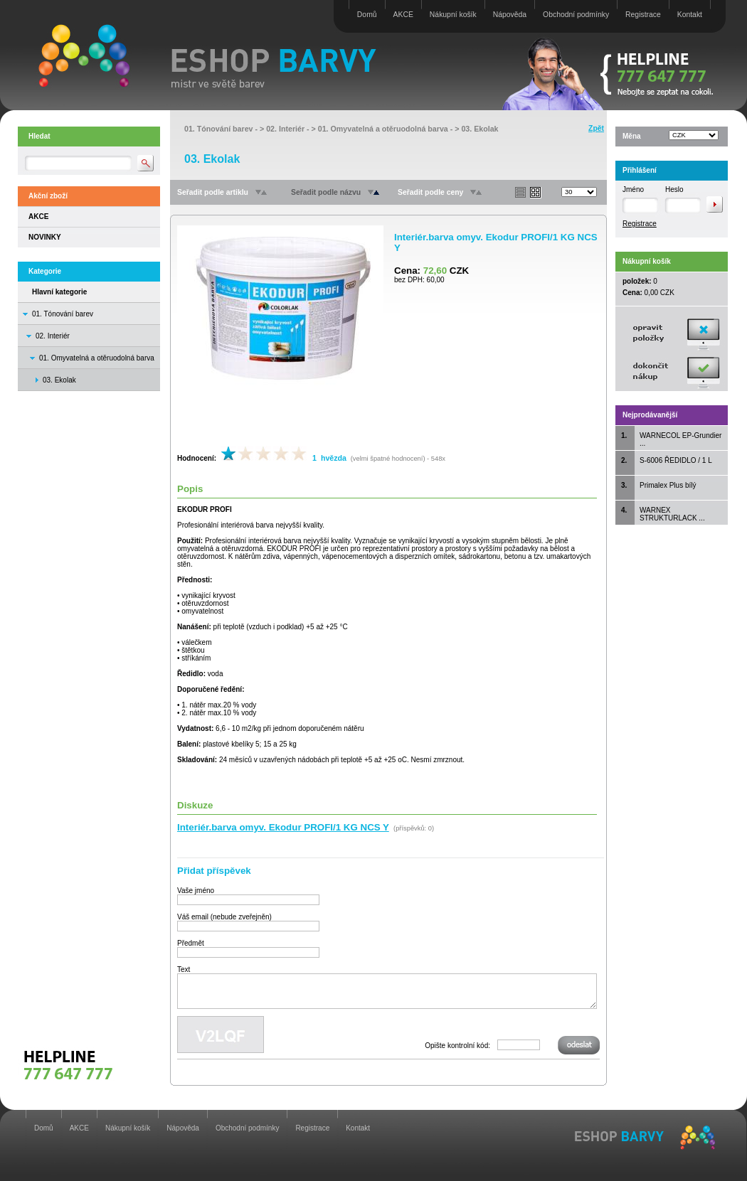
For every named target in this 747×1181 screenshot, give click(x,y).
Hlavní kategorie (59, 292)
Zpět (596, 128)
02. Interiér (53, 336)
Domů (367, 14)
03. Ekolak (479, 128)
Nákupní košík (453, 14)
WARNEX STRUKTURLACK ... (672, 514)
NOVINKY (44, 237)
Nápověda (509, 14)
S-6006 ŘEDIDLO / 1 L (676, 460)
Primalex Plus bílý (668, 485)
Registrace (643, 14)
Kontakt (689, 14)
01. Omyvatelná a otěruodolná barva (96, 358)
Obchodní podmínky (576, 14)
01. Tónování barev (62, 314)
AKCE (403, 14)
